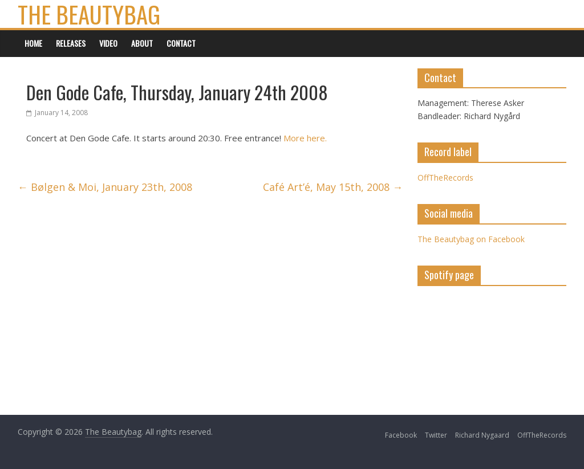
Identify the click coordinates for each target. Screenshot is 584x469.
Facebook (401, 435)
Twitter (436, 435)
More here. (304, 138)
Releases (71, 43)
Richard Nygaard (482, 435)
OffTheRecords (445, 177)
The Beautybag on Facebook (471, 239)
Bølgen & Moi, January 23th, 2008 (105, 187)
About (142, 43)
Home (33, 43)
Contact (181, 43)
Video (108, 43)
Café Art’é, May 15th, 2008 (333, 187)
